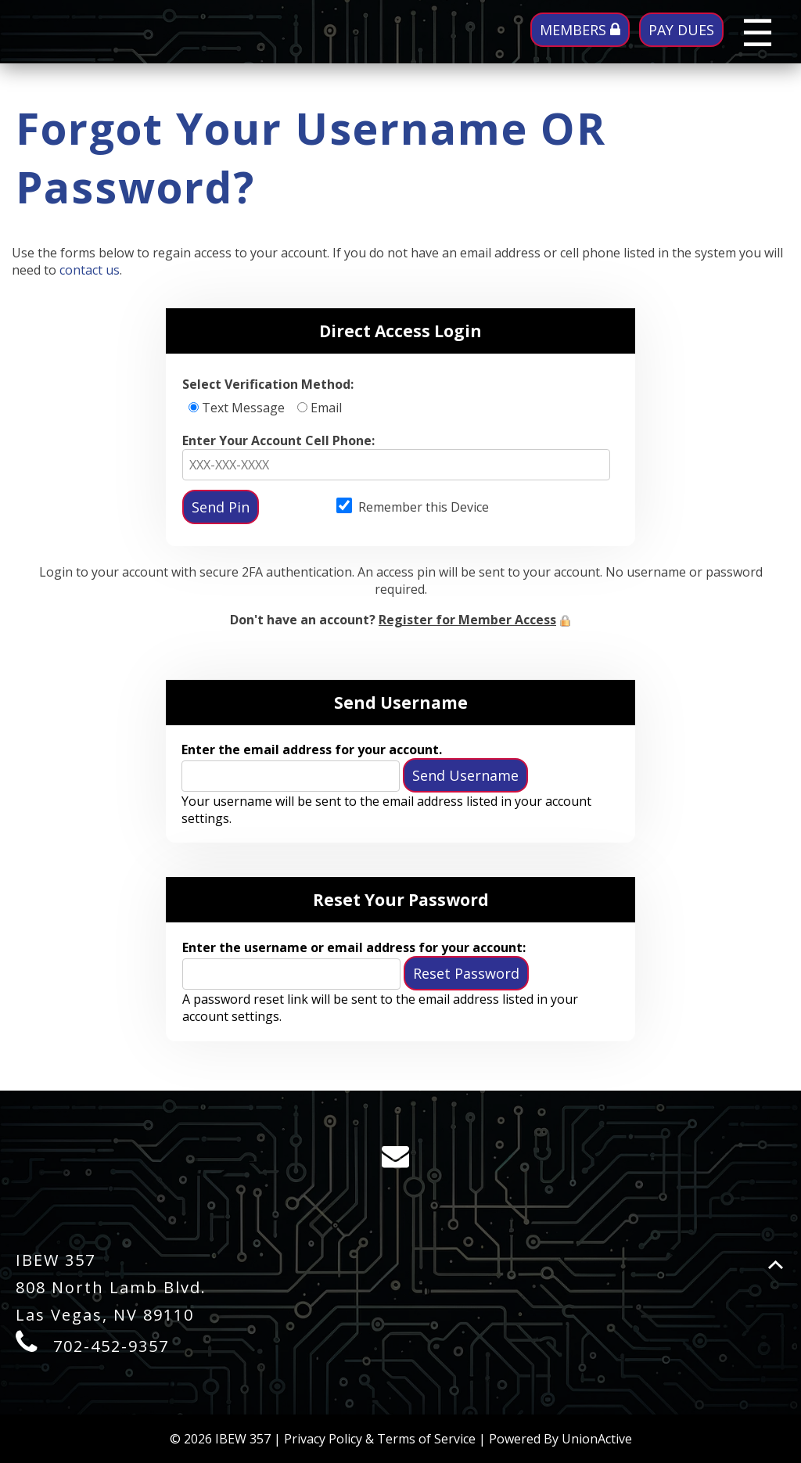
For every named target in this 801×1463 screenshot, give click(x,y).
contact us (89, 270)
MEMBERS (580, 29)
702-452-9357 (111, 1346)
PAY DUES (681, 29)
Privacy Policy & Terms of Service (380, 1438)
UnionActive (597, 1438)
